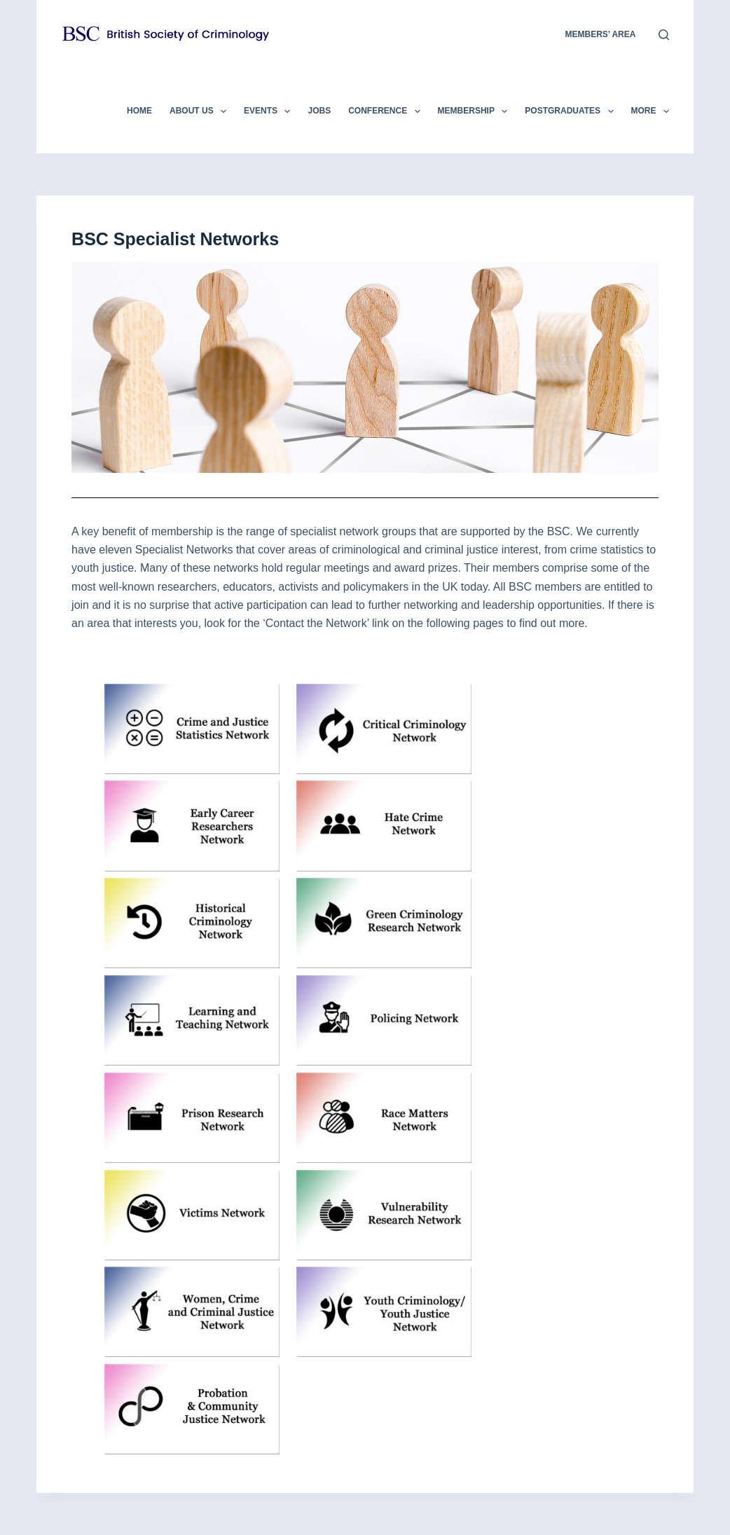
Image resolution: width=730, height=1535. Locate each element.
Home (139, 111)
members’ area (600, 34)
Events (270, 111)
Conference (386, 111)
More (650, 111)
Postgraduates (572, 111)
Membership (476, 111)
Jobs (319, 111)
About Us (201, 111)
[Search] (664, 34)
